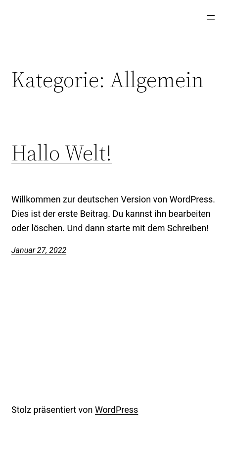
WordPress (116, 409)
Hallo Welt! (61, 153)
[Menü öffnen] (211, 17)
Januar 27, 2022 (38, 250)
